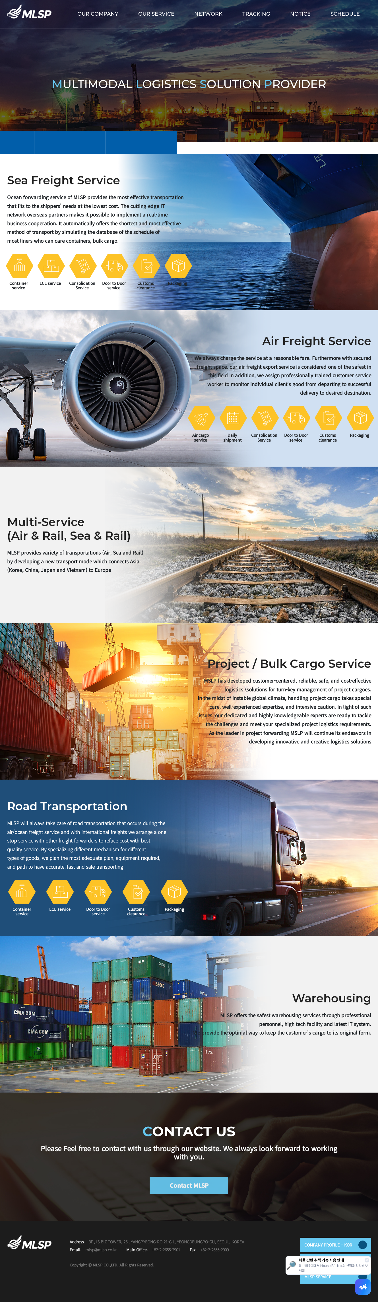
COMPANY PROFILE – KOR (335, 1245)
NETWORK (208, 14)
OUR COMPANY (97, 14)
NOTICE (300, 14)
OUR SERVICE (156, 14)
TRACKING (256, 14)
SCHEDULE (345, 14)
